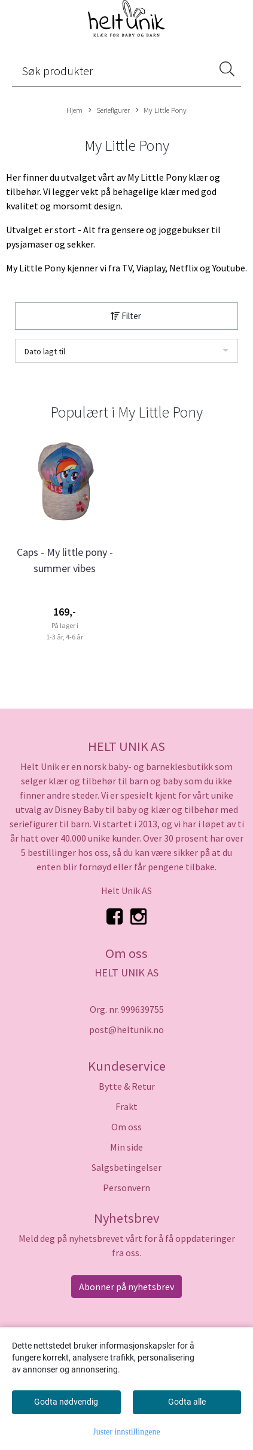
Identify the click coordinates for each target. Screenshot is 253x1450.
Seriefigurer (109, 110)
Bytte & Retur (127, 1086)
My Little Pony (161, 110)
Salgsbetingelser (126, 1167)
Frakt (126, 1106)
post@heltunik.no (126, 1029)
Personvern (126, 1188)
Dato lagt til (45, 351)
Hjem (74, 110)
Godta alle (187, 1401)
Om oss (126, 1127)
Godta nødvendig (66, 1401)
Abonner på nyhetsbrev (126, 1287)
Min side (126, 1147)
